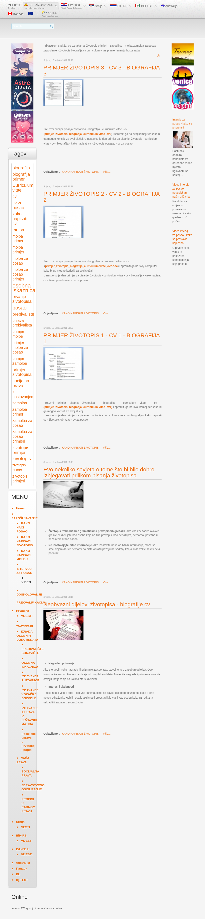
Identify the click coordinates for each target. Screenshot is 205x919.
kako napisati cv (19, 218)
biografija (21, 167)
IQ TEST (50, 14)
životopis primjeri (19, 478)
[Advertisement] (116, 116)
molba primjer (18, 249)
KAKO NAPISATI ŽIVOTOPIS (80, 171)
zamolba (19, 403)
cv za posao (18, 205)
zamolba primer (19, 411)
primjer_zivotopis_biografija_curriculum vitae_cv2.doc (81, 266)
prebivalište (23, 314)
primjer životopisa (22, 372)
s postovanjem (23, 394)
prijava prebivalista (22, 322)
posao (19, 307)
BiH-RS (118, 6)
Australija (169, 6)
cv (14, 196)
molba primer (17, 238)
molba (18, 229)
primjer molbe (18, 333)
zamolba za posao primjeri (22, 436)
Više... (107, 171)
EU (33, 14)
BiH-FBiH (144, 6)
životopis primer (19, 467)
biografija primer (21, 177)
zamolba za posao (22, 423)
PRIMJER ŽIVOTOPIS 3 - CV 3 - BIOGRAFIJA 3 (101, 70)
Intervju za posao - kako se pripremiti (182, 123)
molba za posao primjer (20, 274)
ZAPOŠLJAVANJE (38, 6)
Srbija (96, 6)
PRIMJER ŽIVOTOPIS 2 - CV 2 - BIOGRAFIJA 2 (101, 197)
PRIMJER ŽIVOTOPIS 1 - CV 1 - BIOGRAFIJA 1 (101, 338)
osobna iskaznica (23, 287)
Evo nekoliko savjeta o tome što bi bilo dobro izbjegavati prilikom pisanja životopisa (98, 472)
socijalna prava (20, 383)
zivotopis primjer (20, 450)
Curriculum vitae (22, 188)
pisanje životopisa (22, 299)
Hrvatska (71, 6)
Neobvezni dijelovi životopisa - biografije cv (96, 604)
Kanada (16, 14)
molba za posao (20, 260)
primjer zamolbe (19, 361)
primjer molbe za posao (20, 348)
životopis (21, 458)
